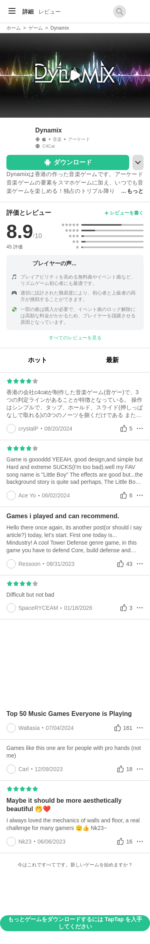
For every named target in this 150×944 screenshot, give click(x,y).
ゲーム (35, 28)
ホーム (13, 28)
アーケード (79, 139)
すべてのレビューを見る (75, 338)
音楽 (57, 139)
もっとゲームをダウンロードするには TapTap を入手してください (75, 923)
